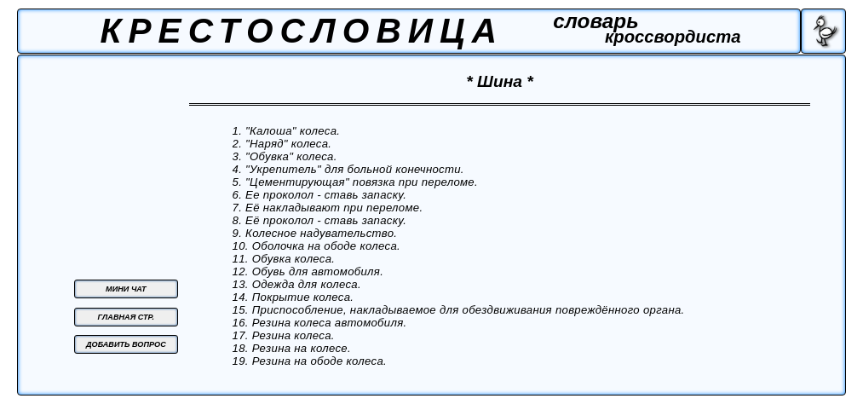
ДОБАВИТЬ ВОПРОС (126, 344)
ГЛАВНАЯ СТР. (126, 317)
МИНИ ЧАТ (126, 289)
